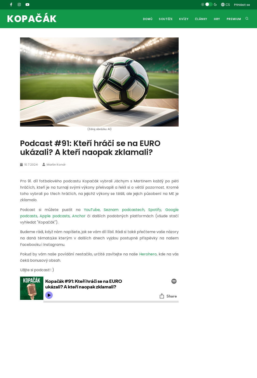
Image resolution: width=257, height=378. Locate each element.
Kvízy (183, 19)
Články (201, 19)
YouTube (92, 209)
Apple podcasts (54, 216)
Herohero (148, 254)
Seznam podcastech (124, 209)
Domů (147, 19)
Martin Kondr (54, 164)
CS (225, 4)
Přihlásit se (242, 5)
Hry (217, 19)
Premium (234, 19)
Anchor (79, 216)
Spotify (154, 209)
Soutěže (166, 19)
